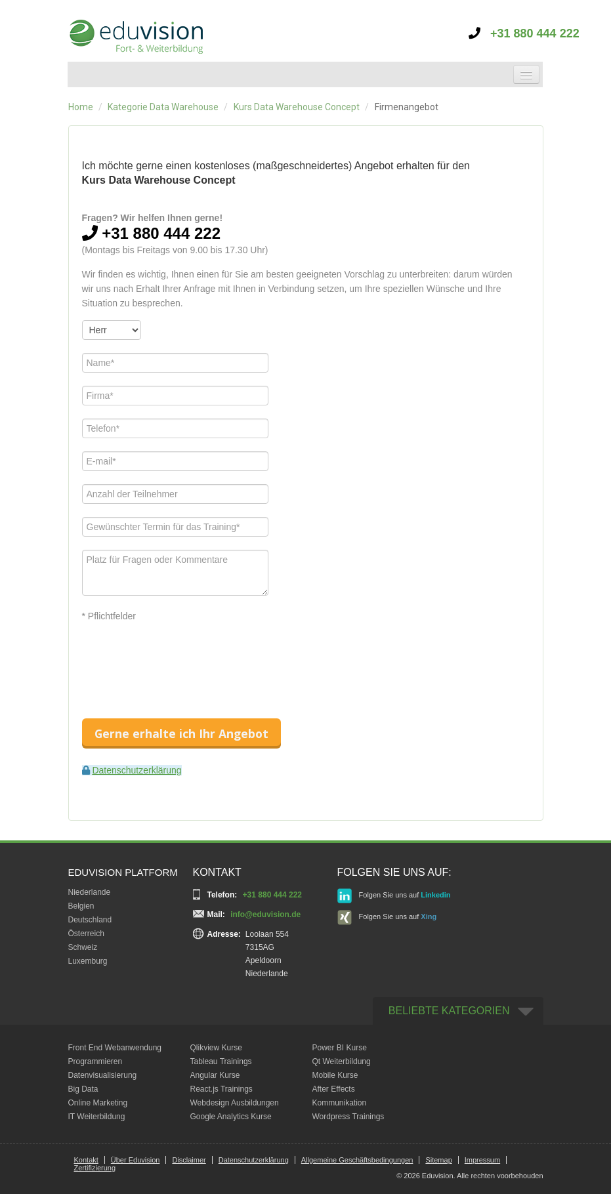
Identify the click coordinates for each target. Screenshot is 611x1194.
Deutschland (90, 919)
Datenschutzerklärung (136, 770)
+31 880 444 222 (524, 33)
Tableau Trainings (221, 1061)
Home (80, 107)
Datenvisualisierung (102, 1075)
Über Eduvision (135, 1160)
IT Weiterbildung (96, 1116)
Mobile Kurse (335, 1075)
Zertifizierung (95, 1168)
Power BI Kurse (339, 1047)
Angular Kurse (215, 1075)
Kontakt (86, 1160)
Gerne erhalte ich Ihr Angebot (181, 733)
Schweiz (83, 947)
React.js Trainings (221, 1089)
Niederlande (89, 892)
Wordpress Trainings (348, 1116)
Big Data (83, 1089)
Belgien (81, 906)
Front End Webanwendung (115, 1047)
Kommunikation (339, 1102)
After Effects (333, 1089)
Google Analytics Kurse (231, 1116)
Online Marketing (98, 1102)
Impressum (482, 1160)
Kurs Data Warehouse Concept (297, 107)
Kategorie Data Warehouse (163, 107)
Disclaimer (188, 1160)
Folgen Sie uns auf (394, 895)
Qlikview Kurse (216, 1047)
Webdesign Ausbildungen (234, 1102)
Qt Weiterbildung (341, 1061)
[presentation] (182, 658)
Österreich (86, 933)
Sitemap (438, 1160)
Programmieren (95, 1061)
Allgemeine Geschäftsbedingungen (357, 1160)
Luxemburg (88, 961)
